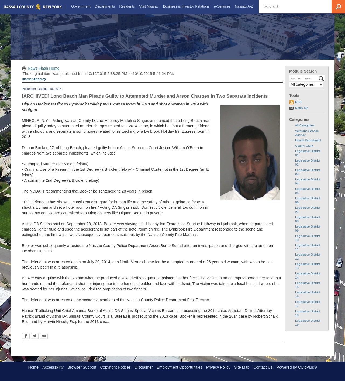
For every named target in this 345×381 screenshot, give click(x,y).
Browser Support (81, 367)
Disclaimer (144, 367)
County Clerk (304, 150)
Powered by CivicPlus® (297, 367)
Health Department (308, 145)
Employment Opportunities (179, 367)
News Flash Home (44, 73)
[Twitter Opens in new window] (35, 341)
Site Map (242, 367)
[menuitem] (80, 6)
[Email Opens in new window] (44, 341)
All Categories (305, 130)
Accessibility (52, 367)
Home (33, 367)
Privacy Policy (218, 367)
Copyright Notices (115, 367)
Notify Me (301, 112)
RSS (298, 106)
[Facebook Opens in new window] (26, 341)
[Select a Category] (306, 89)
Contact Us (262, 367)
